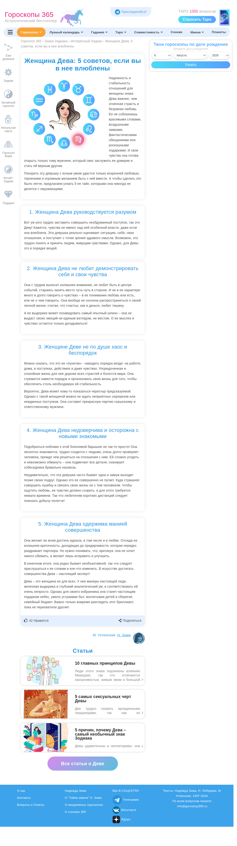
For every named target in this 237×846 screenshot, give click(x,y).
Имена (197, 32)
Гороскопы (31, 32)
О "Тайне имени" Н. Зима (83, 797)
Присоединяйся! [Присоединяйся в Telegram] (131, 12)
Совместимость (148, 32)
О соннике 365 (75, 812)
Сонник (176, 32)
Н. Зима (124, 635)
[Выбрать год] (219, 55)
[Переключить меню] (10, 32)
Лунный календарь (66, 32)
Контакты (24, 797)
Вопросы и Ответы (30, 805)
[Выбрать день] (162, 55)
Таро (120, 32)
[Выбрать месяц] (190, 55)
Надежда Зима (75, 790)
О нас (21, 790)
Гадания (99, 32)
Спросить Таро (197, 19)
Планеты (219, 32)
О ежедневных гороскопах (84, 805)
